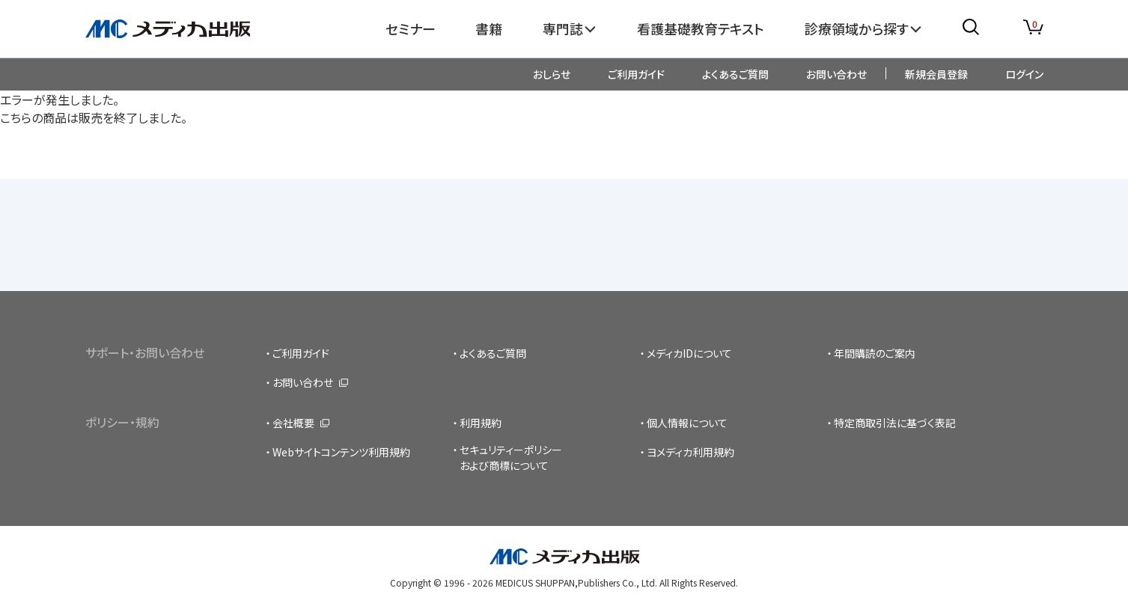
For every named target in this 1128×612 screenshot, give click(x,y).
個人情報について (687, 422)
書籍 (488, 28)
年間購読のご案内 (874, 353)
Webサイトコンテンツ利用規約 (341, 451)
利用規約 (480, 422)
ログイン (1024, 74)
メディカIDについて (689, 353)
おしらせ (551, 74)
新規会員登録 (936, 74)
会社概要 (293, 422)
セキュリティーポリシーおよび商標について (511, 457)
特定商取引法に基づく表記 (895, 422)
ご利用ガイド (636, 74)
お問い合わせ (836, 74)
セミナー (410, 28)
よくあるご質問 (735, 74)
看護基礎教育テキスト (700, 28)
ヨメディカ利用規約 (690, 451)
